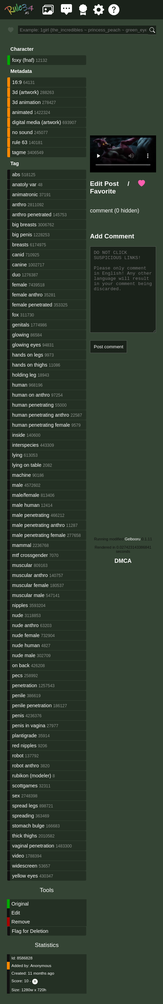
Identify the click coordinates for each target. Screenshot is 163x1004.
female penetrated (32, 304)
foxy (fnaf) (23, 60)
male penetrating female (38, 535)
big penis (22, 234)
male (17, 485)
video (18, 856)
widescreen (24, 866)
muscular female (30, 585)
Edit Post (104, 183)
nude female (25, 635)
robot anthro (25, 765)
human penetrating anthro (40, 415)
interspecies (25, 445)
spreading (23, 815)
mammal (21, 545)
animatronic (25, 194)
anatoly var (24, 184)
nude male (23, 655)
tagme (19, 152)
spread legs (25, 805)
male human (25, 505)
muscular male (28, 595)
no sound (22, 132)
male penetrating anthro (38, 525)
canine (19, 264)
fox (15, 315)
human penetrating (33, 405)
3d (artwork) (25, 92)
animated (22, 112)
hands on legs (27, 355)
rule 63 (19, 142)
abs (16, 174)
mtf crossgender (30, 555)
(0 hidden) (126, 211)
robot (18, 755)
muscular (22, 565)
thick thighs (24, 836)
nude (17, 615)
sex (16, 795)
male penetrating (30, 515)
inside (18, 435)
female (19, 284)
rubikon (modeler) (31, 775)
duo (16, 274)
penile (18, 695)
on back (20, 665)
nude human (26, 645)
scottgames (25, 785)
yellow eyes (25, 876)
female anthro (27, 294)
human (19, 385)
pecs (17, 675)
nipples (20, 605)
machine (21, 475)
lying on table (27, 465)
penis (18, 715)
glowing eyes (26, 345)
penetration (24, 685)
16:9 (17, 82)
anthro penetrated (32, 214)
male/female (25, 495)
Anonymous (40, 966)
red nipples (24, 745)
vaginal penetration (33, 846)
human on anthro (31, 395)
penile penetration (32, 705)
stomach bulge (28, 825)
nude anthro (25, 625)
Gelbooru (132, 539)
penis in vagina (28, 725)
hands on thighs (29, 365)
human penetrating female (41, 425)
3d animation (26, 102)
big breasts (24, 224)
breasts (20, 244)
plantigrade (24, 735)
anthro (19, 204)
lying (17, 455)
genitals (20, 325)
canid (18, 254)
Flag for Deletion (30, 931)
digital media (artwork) (36, 122)
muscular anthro (30, 575)
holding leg (24, 375)
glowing (20, 335)
